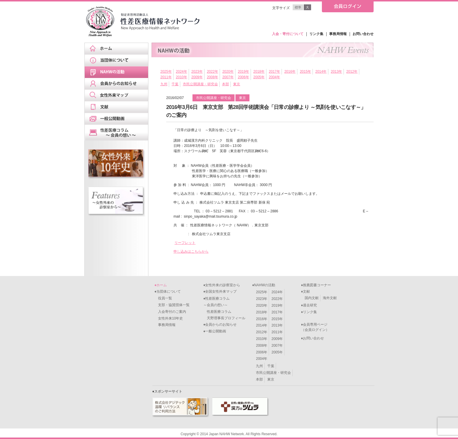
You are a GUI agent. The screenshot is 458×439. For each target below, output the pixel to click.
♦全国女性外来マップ (220, 291)
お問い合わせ (363, 34)
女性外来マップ (118, 95)
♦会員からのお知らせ (220, 324)
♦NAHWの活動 (263, 285)
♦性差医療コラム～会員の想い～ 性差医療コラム (217, 304)
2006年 (243, 77)
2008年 (212, 77)
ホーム (118, 49)
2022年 (212, 72)
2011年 (166, 77)
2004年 (274, 77)
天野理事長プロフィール (224, 318)
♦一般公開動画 (214, 331)
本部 (225, 84)
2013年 (336, 72)
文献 (118, 107)
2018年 (259, 72)
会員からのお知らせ (118, 84)
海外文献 (330, 298)
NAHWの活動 (118, 72)
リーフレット (184, 243)
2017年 (274, 72)
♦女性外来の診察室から (221, 285)
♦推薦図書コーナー (316, 285)
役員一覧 (163, 298)
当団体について (118, 60)
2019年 (243, 72)
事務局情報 (338, 34)
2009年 (197, 77)
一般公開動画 (118, 119)
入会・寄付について (287, 34)
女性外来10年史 (169, 318)
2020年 (228, 72)
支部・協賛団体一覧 (172, 305)
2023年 (197, 72)
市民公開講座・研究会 (200, 84)
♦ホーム (161, 285)
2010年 (181, 77)
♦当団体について (168, 291)
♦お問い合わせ (312, 338)
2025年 (166, 72)
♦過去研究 (309, 305)
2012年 (352, 72)
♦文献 (305, 291)
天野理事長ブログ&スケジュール (118, 132)
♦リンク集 (309, 312)
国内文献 (312, 298)
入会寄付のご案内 (170, 312)
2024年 (181, 72)
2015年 (305, 72)
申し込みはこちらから (191, 251)
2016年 (290, 72)
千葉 (174, 84)
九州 (163, 84)
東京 (236, 84)
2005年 (259, 77)
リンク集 (316, 34)
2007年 (228, 77)
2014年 (321, 72)
